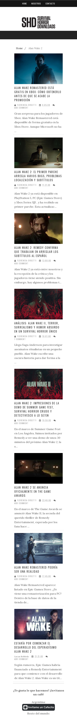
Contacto (50, 3)
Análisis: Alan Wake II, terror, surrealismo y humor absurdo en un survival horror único (36, 327)
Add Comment (21, 108)
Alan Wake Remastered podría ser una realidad (36, 569)
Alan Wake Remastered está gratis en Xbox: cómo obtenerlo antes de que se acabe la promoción (37, 94)
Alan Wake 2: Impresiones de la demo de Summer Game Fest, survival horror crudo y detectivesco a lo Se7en (36, 409)
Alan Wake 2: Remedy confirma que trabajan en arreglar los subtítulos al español (36, 252)
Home (24, 3)
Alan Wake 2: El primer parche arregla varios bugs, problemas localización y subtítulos (38, 176)
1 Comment (20, 339)
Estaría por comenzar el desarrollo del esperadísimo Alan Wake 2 (35, 647)
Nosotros (36, 3)
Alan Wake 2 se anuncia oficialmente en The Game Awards (32, 491)
